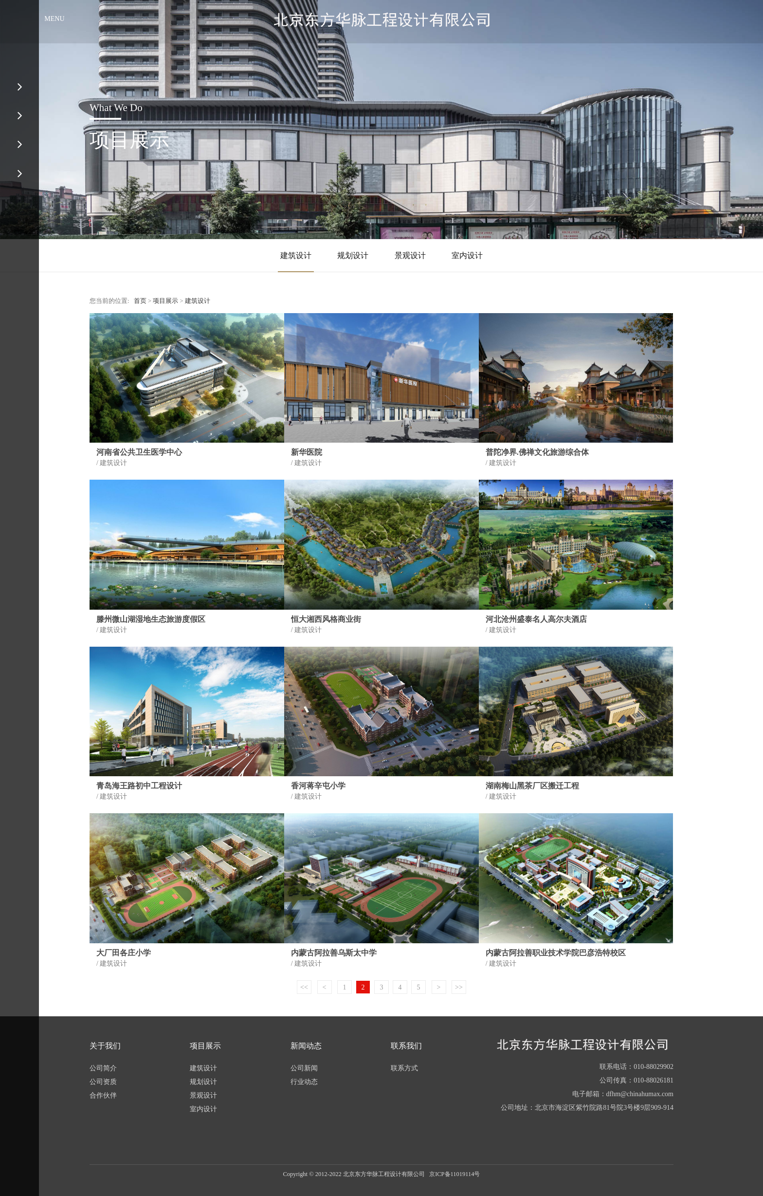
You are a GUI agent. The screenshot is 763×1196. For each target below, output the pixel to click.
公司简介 (103, 1068)
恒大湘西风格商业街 (326, 619)
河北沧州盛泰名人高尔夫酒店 (536, 619)
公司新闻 (304, 1068)
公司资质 (103, 1081)
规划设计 (352, 255)
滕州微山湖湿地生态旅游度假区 (150, 619)
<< (304, 987)
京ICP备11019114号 (454, 1174)
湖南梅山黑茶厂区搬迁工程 (532, 786)
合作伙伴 (103, 1095)
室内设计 (467, 255)
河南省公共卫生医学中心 (139, 452)
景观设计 (410, 255)
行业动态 (304, 1081)
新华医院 (306, 452)
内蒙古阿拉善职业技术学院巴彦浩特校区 (556, 953)
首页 (140, 301)
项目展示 (165, 301)
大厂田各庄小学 (123, 953)
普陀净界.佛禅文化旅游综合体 (537, 452)
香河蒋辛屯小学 (318, 786)
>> (459, 987)
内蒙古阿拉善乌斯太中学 (334, 953)
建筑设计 (295, 255)
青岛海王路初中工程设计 (139, 786)
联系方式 (404, 1068)
